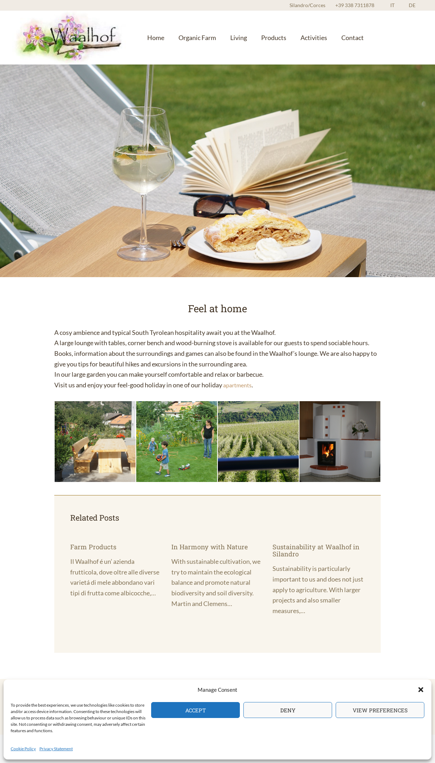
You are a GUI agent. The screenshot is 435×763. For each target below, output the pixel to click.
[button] (420, 689)
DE (415, 5)
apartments (239, 385)
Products (255, 37)
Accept (195, 710)
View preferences (380, 710)
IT (403, 5)
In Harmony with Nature (212, 546)
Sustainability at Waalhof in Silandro (314, 550)
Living (225, 37)
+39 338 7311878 (369, 5)
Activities (290, 37)
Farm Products (94, 546)
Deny (288, 710)
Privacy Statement (56, 748)
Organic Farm (189, 37)
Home (153, 37)
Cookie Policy (23, 748)
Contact (324, 37)
